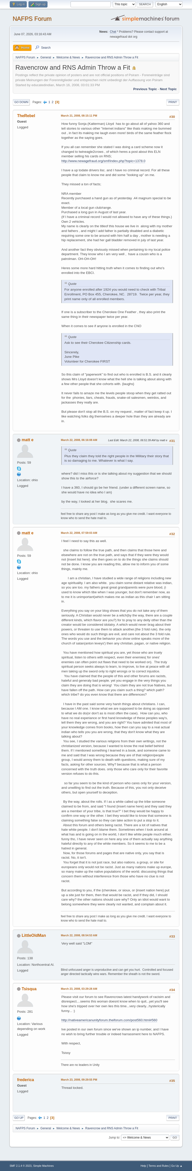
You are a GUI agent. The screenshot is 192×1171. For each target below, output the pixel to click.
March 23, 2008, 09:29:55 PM (79, 1079)
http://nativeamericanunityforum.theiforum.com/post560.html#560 (109, 1020)
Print (172, 102)
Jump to (114, 1137)
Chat (113, 31)
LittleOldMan (34, 935)
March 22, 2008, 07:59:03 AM (79, 532)
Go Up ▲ (176, 1165)
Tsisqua (29, 989)
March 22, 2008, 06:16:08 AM (79, 439)
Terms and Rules (158, 1165)
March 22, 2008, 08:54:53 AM (79, 935)
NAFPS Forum (32, 18)
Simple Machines (43, 1165)
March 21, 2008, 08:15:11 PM (79, 115)
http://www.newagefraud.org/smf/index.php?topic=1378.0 (103, 161)
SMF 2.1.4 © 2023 (21, 1165)
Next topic (168, 89)
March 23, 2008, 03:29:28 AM (79, 988)
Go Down (21, 102)
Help (143, 1165)
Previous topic (145, 89)
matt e (28, 440)
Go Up (18, 1117)
